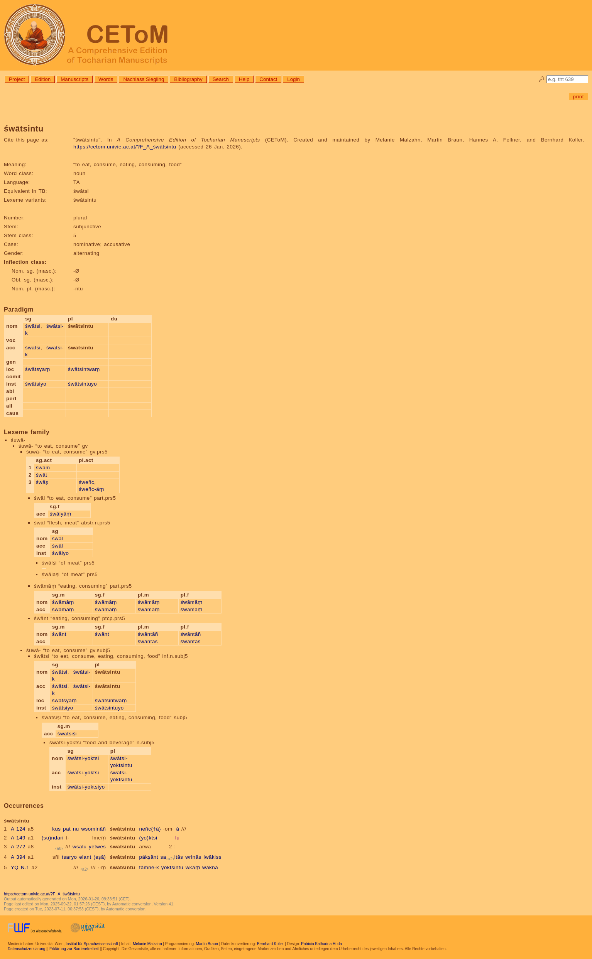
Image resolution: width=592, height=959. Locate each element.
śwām (43, 467)
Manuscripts (74, 79)
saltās (172, 857)
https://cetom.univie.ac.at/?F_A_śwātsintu (124, 147)
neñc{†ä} (150, 829)
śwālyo (60, 553)
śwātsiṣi (67, 734)
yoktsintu (172, 867)
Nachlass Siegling (143, 79)
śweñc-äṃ (91, 489)
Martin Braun (207, 944)
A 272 (18, 846)
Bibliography (188, 79)
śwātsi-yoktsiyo (86, 787)
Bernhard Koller (270, 944)
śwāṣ (42, 482)
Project (17, 79)
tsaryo (69, 857)
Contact (268, 79)
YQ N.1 (20, 867)
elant (85, 857)
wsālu (80, 846)
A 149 (18, 838)
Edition (43, 79)
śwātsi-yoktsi (83, 758)
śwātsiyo (35, 384)
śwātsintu (122, 829)
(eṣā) (99, 857)
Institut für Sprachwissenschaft (92, 944)
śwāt (41, 475)
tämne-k (149, 867)
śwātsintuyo (82, 384)
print (578, 96)
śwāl (57, 538)
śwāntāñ (148, 634)
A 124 (18, 829)
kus (56, 829)
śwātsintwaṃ (84, 369)
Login (293, 79)
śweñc (86, 482)
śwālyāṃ (60, 514)
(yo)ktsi (148, 838)
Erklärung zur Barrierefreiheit (74, 949)
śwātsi (33, 326)
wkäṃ (193, 867)
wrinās (193, 857)
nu (76, 829)
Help (244, 79)
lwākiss (212, 857)
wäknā (210, 867)
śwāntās (148, 641)
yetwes (97, 846)
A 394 (18, 857)
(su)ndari (53, 838)
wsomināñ (93, 829)
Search (221, 79)
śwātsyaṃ (37, 369)
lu (177, 838)
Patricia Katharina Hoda (321, 944)
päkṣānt (148, 857)
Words (105, 79)
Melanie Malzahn (147, 944)
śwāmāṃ (63, 602)
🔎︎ (541, 79)
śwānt (59, 634)
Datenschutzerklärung (26, 949)
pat (67, 829)
